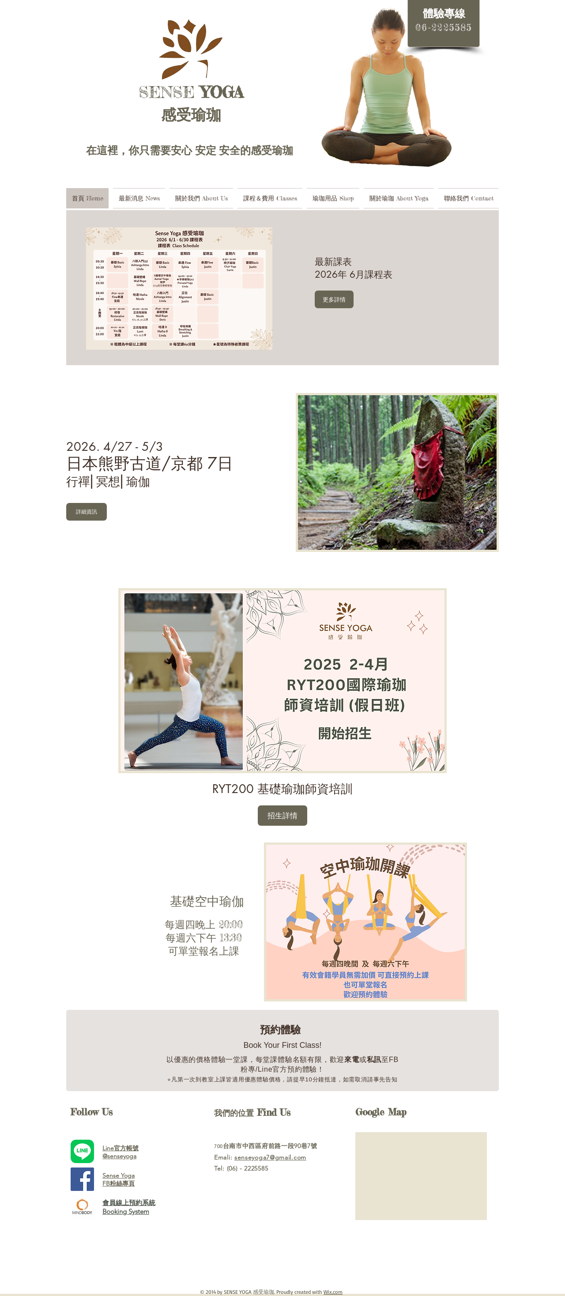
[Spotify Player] (269, 1256)
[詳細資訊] (86, 512)
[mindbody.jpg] (82, 1207)
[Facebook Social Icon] (82, 1179)
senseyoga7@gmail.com (270, 1157)
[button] (282, 815)
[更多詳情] (334, 299)
